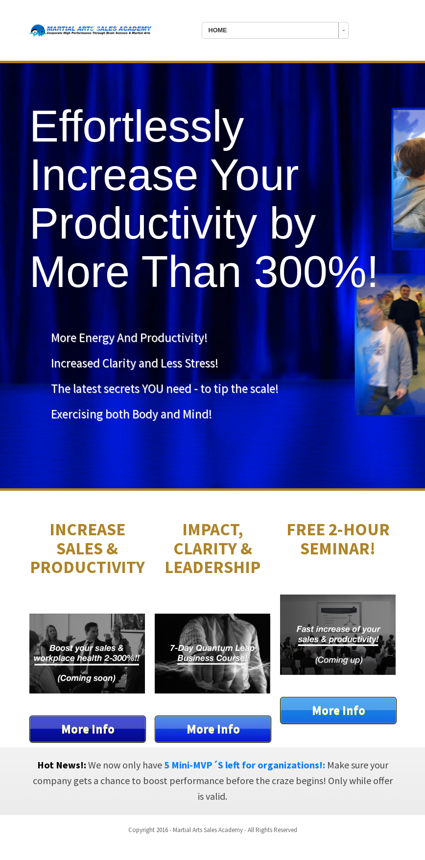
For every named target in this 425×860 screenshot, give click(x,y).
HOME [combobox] (218, 30)
